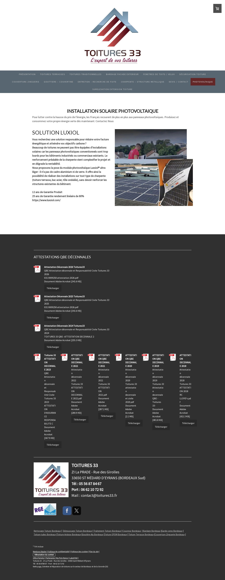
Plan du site (93, 551)
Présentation (27, 74)
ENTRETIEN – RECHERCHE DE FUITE (97, 81)
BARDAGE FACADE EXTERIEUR (122, 74)
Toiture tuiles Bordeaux (45, 534)
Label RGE (74, 558)
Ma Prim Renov (62, 558)
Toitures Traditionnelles (86, 74)
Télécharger (53, 288)
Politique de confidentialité (58, 551)
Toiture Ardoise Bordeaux (69, 534)
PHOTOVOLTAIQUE (203, 81)
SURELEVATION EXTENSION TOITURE (112, 89)
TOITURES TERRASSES (52, 74)
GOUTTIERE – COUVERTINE (58, 81)
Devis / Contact (178, 81)
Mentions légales (39, 551)
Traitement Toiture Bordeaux (107, 530)
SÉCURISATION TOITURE (192, 74)
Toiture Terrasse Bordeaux (141, 534)
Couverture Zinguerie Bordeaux (170, 534)
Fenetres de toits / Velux (159, 74)
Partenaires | (51, 558)
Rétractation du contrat (44, 554)
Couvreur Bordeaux (132, 530)
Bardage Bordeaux (152, 530)
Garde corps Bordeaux (172, 530)
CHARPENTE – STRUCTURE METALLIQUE (142, 81)
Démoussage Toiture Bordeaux (77, 530)
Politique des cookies (79, 551)
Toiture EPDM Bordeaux (115, 534)
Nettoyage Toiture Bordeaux (47, 530)
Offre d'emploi (38, 558)
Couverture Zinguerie (25, 81)
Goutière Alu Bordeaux (92, 534)
